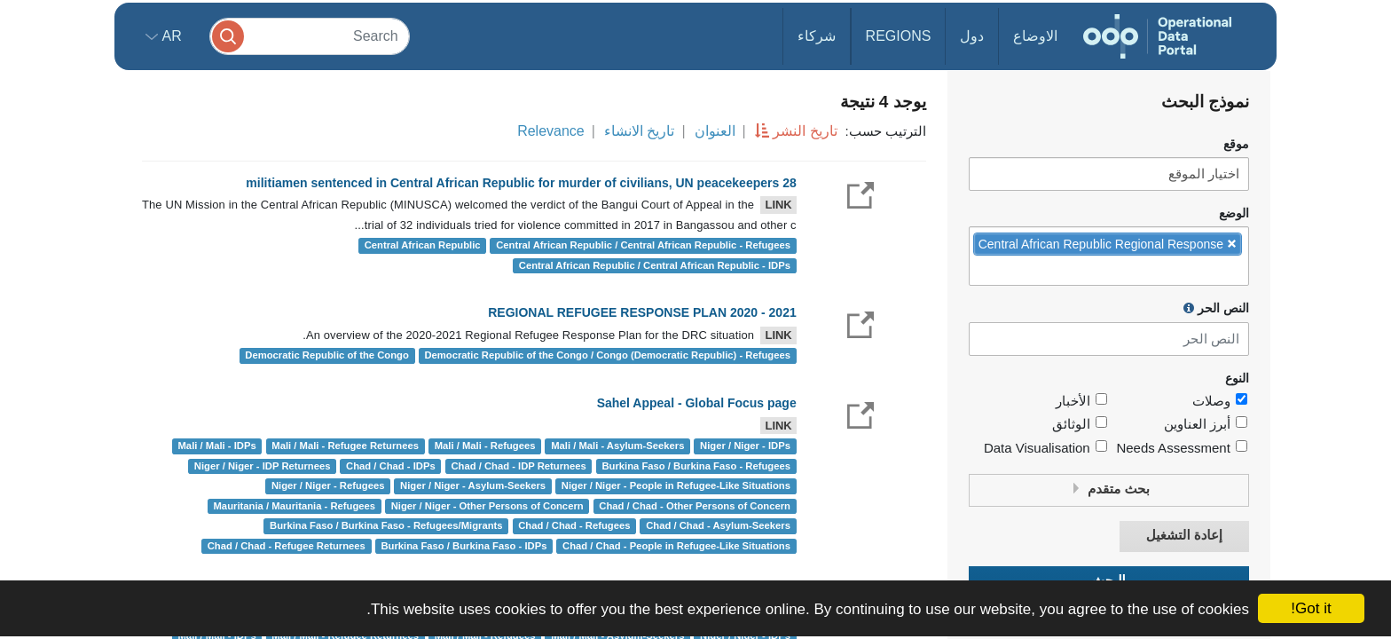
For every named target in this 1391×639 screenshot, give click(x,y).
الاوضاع (1035, 35)
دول (972, 35)
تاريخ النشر (805, 130)
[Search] (309, 36)
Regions (898, 35)
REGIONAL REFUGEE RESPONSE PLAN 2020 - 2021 (642, 312)
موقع (1236, 144)
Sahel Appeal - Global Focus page (697, 403)
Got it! (1311, 608)
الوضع (1234, 213)
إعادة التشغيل (1184, 535)
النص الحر (1216, 308)
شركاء (817, 35)
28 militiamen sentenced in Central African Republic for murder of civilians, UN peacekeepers (521, 183)
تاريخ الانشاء (639, 130)
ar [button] (170, 35)
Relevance (551, 130)
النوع (1237, 378)
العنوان (715, 130)
